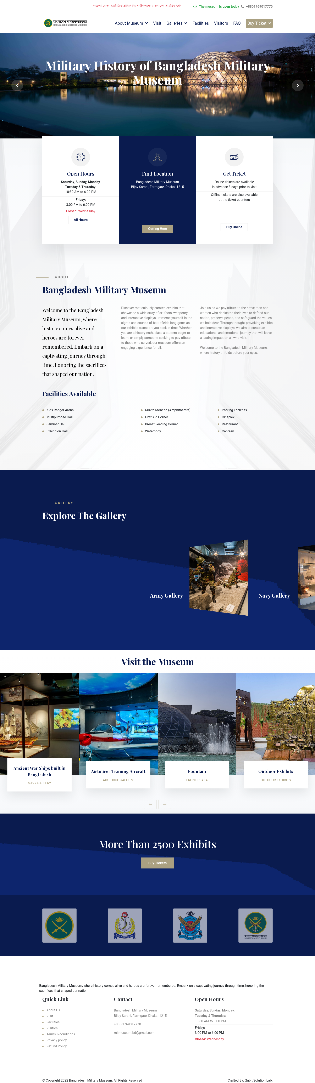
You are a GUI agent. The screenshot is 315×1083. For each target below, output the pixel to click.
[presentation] (17, 85)
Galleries (174, 23)
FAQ (237, 23)
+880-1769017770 (127, 1024)
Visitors (221, 23)
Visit (157, 23)
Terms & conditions (60, 1034)
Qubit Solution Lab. (259, 1080)
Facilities (200, 23)
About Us (53, 1010)
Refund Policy (56, 1046)
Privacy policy (56, 1040)
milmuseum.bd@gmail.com (134, 1033)
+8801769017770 (257, 6)
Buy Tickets (157, 863)
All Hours (81, 220)
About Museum (129, 23)
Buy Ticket (256, 23)
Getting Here (157, 229)
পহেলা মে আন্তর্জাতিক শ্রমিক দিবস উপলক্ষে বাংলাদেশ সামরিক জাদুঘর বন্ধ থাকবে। (156, 6)
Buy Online (234, 227)
